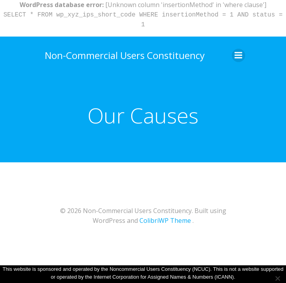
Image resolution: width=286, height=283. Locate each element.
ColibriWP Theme (165, 220)
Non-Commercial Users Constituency (125, 55)
